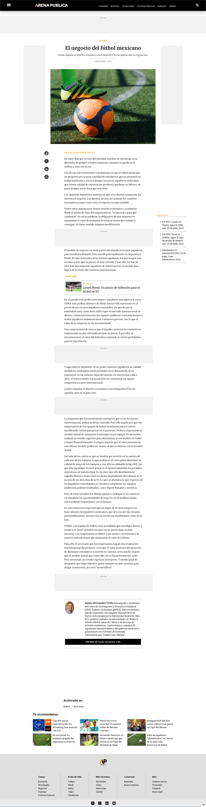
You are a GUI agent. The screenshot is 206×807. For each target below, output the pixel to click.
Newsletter (101, 781)
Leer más (71, 276)
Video (98, 785)
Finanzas (162, 6)
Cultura (71, 781)
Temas (41, 777)
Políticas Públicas (146, 6)
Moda (70, 785)
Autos (71, 788)
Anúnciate (128, 781)
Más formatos (103, 777)
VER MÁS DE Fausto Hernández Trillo (103, 642)
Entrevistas (101, 788)
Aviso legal (157, 792)
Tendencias (73, 795)
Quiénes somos (159, 781)
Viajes (71, 792)
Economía (103, 6)
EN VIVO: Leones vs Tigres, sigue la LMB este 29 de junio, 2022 (173, 225)
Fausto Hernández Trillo (79, 152)
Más (154, 777)
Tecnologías (128, 6)
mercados (79, 706)
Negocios (115, 6)
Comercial (129, 777)
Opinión (172, 6)
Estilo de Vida (74, 777)
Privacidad (157, 785)
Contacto (156, 788)
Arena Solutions (131, 785)
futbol (67, 706)
